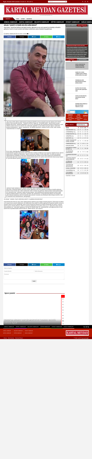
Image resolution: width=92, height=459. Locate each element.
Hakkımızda (29, 18)
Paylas (10, 36)
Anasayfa (8, 18)
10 (63, 321)
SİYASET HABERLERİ (72, 22)
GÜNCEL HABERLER (10, 22)
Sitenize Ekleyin (19, 338)
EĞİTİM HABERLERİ (57, 22)
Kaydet (34, 281)
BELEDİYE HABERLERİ (41, 22)
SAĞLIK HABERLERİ (82, 25)
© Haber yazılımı (81, 338)
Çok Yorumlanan (82, 59)
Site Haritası (11, 338)
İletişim (23, 18)
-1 (62, 323)
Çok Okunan (71, 59)
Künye (17, 18)
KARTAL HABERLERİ (25, 22)
